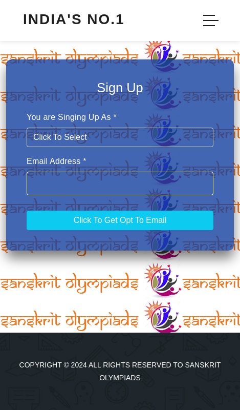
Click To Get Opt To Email (120, 220)
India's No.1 (74, 19)
